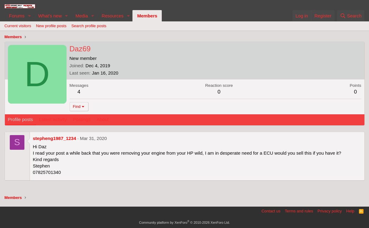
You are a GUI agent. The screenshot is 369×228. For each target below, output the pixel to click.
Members (147, 15)
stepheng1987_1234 (54, 138)
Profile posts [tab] (20, 119)
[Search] (351, 15)
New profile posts (51, 26)
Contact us (271, 211)
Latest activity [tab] (53, 119)
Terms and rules (299, 211)
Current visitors (18, 26)
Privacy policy (329, 211)
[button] (29, 15)
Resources (113, 15)
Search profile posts (89, 26)
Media (81, 15)
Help (350, 211)
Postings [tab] (82, 119)
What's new (50, 15)
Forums (17, 15)
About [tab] (102, 119)
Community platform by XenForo (184, 222)
